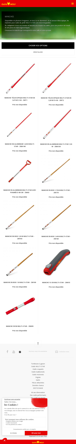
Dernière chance (38, 385)
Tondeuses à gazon (38, 364)
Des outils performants (38, 395)
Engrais (38, 377)
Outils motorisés (38, 375)
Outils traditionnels (38, 372)
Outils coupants (38, 369)
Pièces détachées (38, 383)
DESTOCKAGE (38, 388)
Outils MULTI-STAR (38, 366)
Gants (38, 380)
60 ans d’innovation (38, 392)
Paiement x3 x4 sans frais (38, 436)
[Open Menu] (72, 3)
